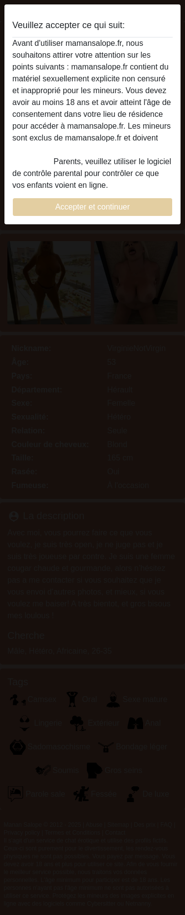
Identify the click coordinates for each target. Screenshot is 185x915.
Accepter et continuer (92, 207)
